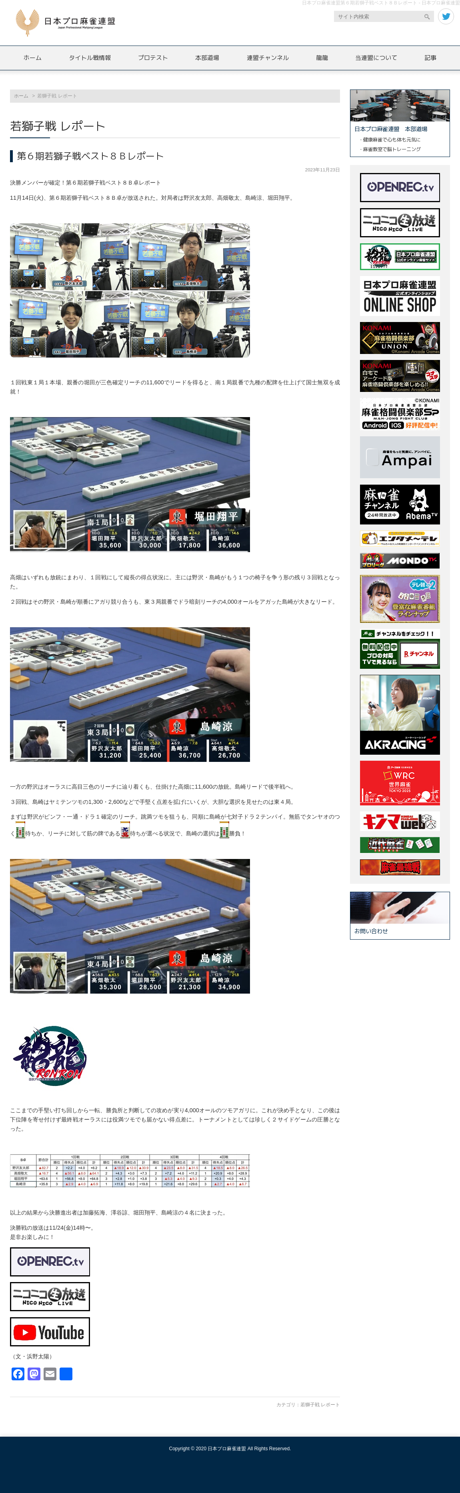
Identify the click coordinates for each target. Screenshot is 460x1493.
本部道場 (207, 58)
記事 (430, 58)
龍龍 (322, 58)
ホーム (33, 58)
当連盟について (376, 58)
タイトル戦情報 (90, 58)
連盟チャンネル (268, 58)
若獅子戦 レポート (320, 1404)
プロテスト (153, 58)
